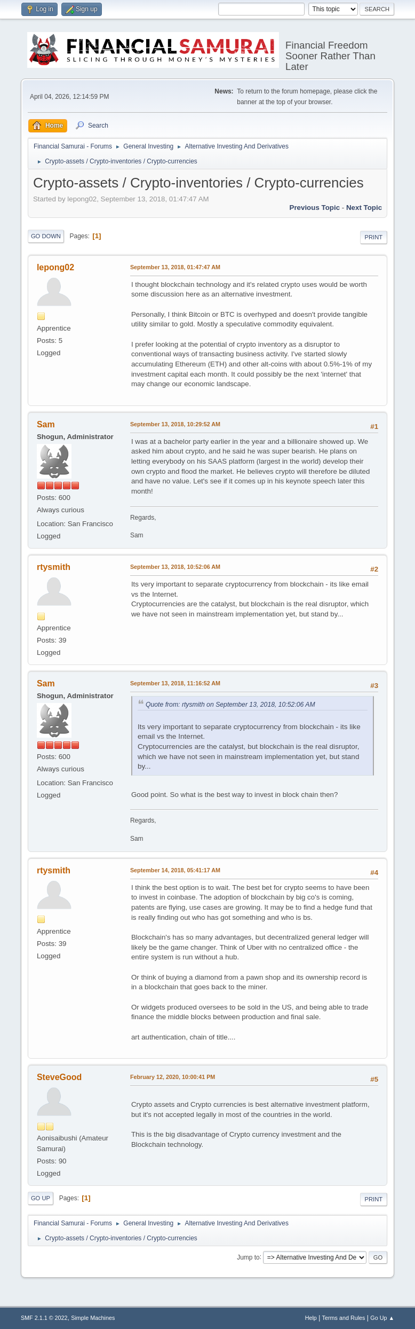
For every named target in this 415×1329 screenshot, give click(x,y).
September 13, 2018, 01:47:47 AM (175, 267)
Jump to (248, 1257)
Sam (46, 424)
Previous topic (315, 208)
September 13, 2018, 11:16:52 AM (175, 683)
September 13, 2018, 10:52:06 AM (175, 567)
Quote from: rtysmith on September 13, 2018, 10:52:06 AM (230, 704)
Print (374, 237)
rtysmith (53, 567)
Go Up (40, 1198)
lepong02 (55, 267)
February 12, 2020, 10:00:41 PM (172, 1077)
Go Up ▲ (382, 1318)
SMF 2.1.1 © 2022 (44, 1318)
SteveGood (59, 1077)
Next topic (364, 208)
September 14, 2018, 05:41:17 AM (175, 870)
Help (311, 1318)
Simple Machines (93, 1318)
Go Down (46, 236)
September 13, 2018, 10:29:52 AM (175, 424)
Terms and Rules (343, 1318)
